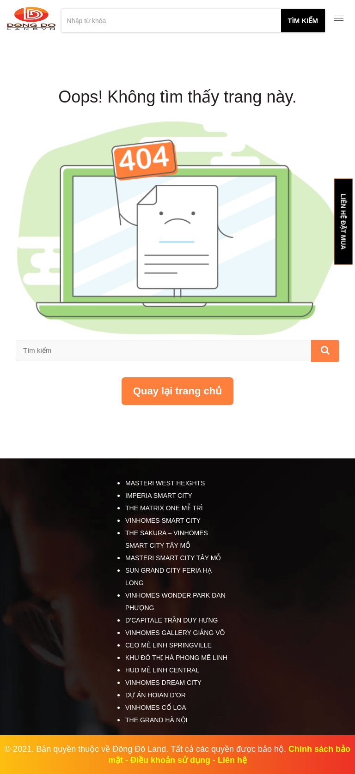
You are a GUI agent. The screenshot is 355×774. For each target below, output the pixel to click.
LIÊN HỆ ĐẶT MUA (343, 221)
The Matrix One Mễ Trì (164, 508)
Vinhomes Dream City (163, 682)
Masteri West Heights (165, 483)
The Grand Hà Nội (156, 720)
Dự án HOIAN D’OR (155, 695)
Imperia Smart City (158, 495)
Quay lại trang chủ (177, 391)
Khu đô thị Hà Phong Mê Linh (176, 657)
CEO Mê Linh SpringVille (168, 645)
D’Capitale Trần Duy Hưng (171, 620)
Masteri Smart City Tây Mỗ (173, 558)
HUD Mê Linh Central (162, 670)
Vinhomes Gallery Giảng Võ (175, 632)
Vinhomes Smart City (163, 520)
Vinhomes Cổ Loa (155, 707)
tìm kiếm (303, 20)
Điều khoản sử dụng (170, 760)
